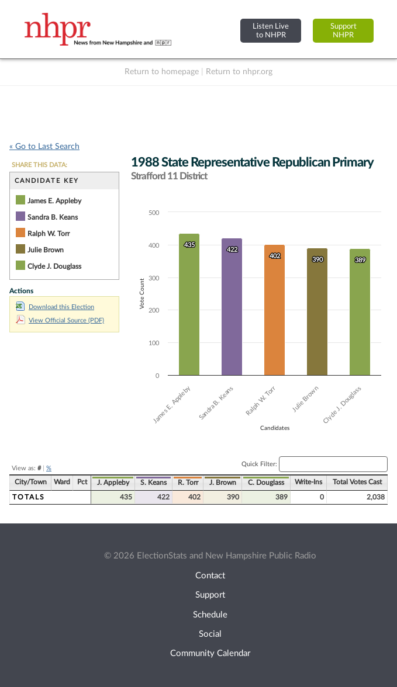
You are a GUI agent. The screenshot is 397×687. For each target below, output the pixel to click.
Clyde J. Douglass (54, 266)
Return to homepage (162, 72)
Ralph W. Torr (48, 233)
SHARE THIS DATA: (39, 165)
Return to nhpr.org (239, 72)
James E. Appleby (54, 200)
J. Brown (222, 482)
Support (210, 595)
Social (210, 634)
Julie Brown (45, 250)
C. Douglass (266, 482)
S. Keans (153, 482)
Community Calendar (210, 653)
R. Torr (188, 482)
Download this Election (55, 307)
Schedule (210, 614)
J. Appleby (113, 482)
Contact (210, 575)
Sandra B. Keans (52, 217)
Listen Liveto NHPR (271, 31)
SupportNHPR (343, 31)
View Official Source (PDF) (60, 320)
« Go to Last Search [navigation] (44, 147)
